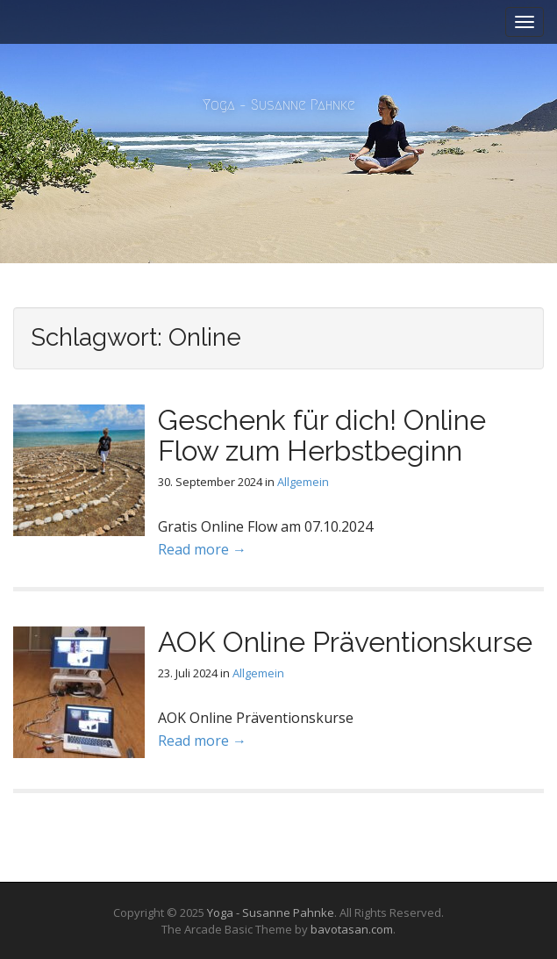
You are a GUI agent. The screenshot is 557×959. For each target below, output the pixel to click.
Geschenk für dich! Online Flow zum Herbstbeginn (322, 435)
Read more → (202, 549)
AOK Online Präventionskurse (345, 642)
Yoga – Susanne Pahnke (279, 104)
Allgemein (303, 482)
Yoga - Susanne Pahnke (270, 912)
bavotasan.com (352, 929)
